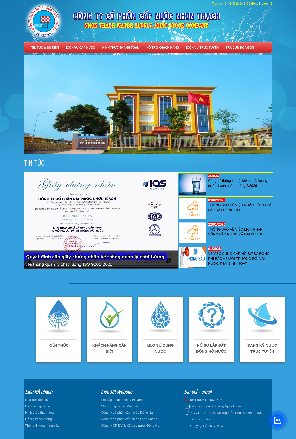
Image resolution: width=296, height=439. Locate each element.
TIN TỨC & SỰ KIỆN (45, 47)
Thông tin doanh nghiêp (42, 425)
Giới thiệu (236, 3)
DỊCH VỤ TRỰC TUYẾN (202, 47)
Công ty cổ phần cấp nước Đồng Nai (127, 412)
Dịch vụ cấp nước (38, 406)
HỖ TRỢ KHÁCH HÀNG (163, 47)
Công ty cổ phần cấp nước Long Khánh (129, 419)
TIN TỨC (34, 163)
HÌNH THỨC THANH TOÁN (120, 47)
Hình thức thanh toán (40, 412)
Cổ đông (252, 3)
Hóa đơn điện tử (36, 400)
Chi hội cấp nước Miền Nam (121, 406)
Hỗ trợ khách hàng (38, 419)
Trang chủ (219, 3)
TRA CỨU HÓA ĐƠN (240, 47)
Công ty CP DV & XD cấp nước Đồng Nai (130, 425)
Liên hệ (267, 3)
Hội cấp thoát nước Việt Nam (122, 400)
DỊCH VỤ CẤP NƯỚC (80, 47)
